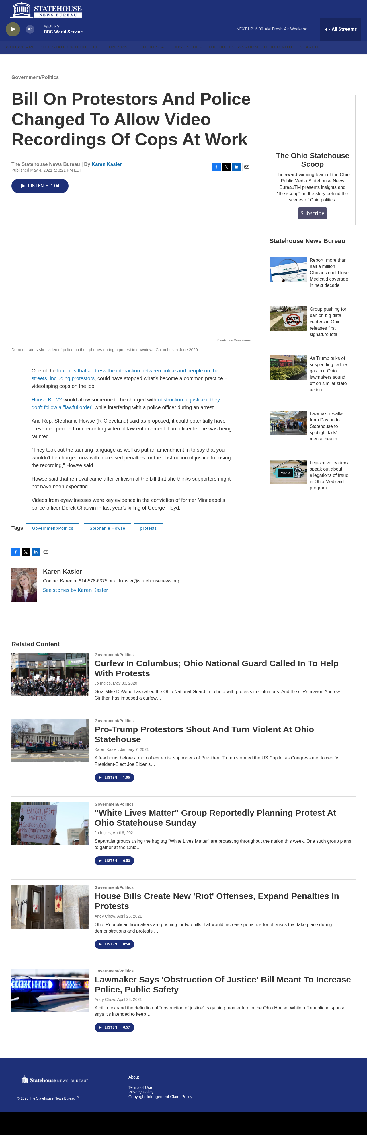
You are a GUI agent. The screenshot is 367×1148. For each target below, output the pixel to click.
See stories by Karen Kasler (75, 602)
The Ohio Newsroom (233, 59)
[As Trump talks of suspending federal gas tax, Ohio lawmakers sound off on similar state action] (288, 380)
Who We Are (20, 59)
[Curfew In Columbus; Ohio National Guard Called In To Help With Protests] (50, 686)
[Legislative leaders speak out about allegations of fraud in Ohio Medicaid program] (288, 484)
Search (309, 59)
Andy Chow (105, 928)
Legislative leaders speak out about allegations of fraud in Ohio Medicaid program (329, 488)
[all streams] (340, 41)
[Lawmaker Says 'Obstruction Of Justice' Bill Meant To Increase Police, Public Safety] (50, 1002)
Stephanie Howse (108, 541)
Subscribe (313, 225)
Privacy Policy (140, 1104)
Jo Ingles (103, 696)
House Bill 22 (47, 412)
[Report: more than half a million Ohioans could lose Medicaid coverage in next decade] (288, 281)
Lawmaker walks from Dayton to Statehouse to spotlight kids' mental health (326, 439)
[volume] (30, 41)
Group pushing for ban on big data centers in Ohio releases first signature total (328, 334)
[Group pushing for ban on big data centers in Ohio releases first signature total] (288, 330)
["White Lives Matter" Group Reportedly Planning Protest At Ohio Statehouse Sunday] (50, 836)
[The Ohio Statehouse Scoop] (312, 131)
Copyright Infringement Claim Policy (160, 1109)
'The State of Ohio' (64, 59)
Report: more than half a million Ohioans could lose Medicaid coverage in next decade (329, 285)
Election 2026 (110, 59)
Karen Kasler (107, 176)
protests (148, 541)
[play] (12, 41)
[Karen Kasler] (24, 597)
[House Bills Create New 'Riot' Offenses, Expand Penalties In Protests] (50, 919)
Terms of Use (140, 1100)
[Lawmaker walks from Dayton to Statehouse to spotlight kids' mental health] (288, 435)
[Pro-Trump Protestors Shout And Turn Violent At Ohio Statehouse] (50, 752)
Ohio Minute (279, 59)
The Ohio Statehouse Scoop (168, 59)
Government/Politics (35, 89)
